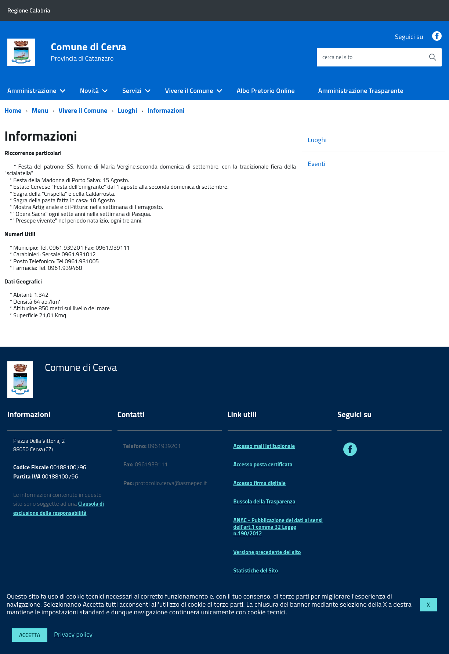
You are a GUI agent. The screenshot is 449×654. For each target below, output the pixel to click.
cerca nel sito (337, 57)
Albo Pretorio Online (266, 90)
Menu (40, 110)
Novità (89, 90)
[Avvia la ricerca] (432, 57)
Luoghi (127, 110)
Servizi (131, 90)
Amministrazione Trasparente (360, 90)
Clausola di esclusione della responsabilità (58, 508)
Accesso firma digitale (259, 483)
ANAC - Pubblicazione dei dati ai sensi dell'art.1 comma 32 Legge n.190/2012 (278, 527)
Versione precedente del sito (267, 552)
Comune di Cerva (89, 51)
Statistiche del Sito (255, 570)
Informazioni (166, 110)
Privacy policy (73, 634)
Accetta (29, 635)
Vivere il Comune (189, 90)
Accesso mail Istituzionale (264, 446)
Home (13, 110)
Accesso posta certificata (263, 464)
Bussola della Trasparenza (264, 501)
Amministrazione (32, 90)
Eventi (316, 164)
